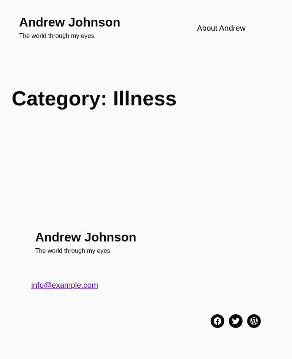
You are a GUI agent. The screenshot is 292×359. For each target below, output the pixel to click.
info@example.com (64, 285)
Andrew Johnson (69, 22)
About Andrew (221, 28)
